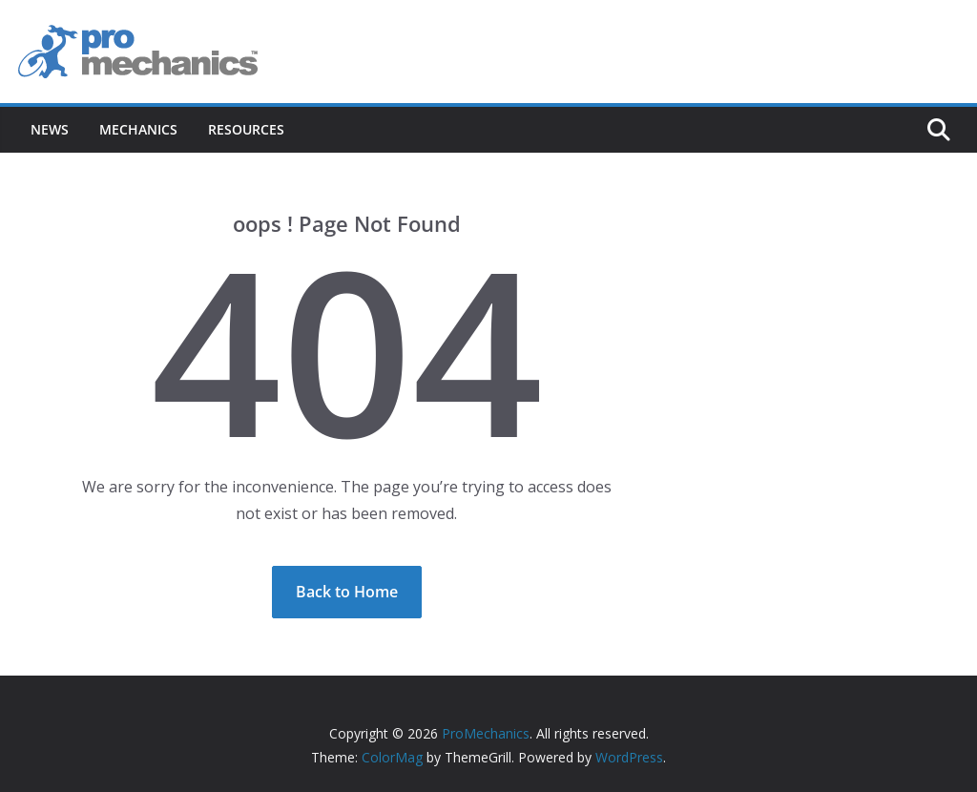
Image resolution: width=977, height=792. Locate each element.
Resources (246, 129)
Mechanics (138, 129)
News (50, 129)
